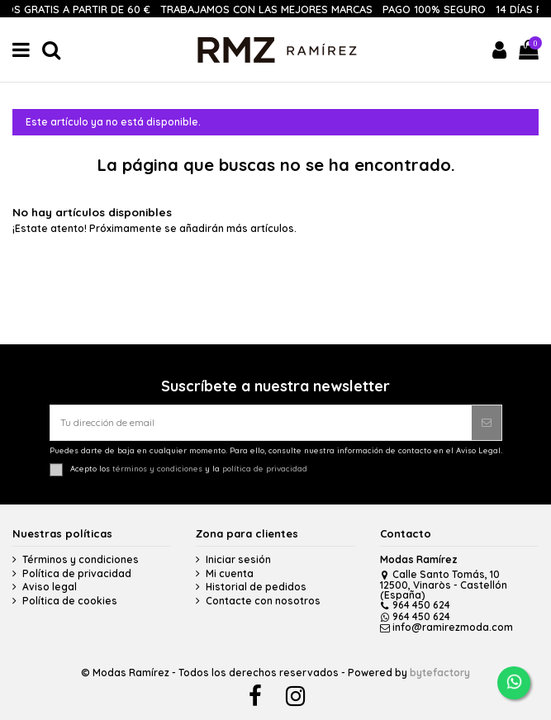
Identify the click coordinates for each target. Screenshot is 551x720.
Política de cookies (69, 601)
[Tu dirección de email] (261, 422)
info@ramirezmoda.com (447, 627)
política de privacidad (264, 469)
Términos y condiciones (80, 560)
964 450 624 (415, 605)
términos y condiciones (157, 469)
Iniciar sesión (238, 560)
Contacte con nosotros (263, 601)
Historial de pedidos (256, 587)
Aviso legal (49, 587)
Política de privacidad (76, 574)
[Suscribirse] (486, 422)
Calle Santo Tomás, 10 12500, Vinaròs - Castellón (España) (443, 584)
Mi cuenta (230, 574)
